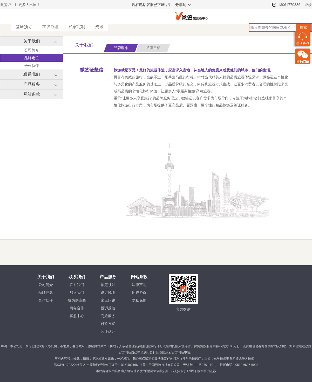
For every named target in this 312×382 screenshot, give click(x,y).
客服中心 (77, 316)
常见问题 (108, 300)
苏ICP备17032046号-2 (69, 365)
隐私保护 (139, 300)
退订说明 (108, 292)
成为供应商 (77, 300)
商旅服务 (108, 316)
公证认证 (108, 331)
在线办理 (50, 26)
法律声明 (139, 285)
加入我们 (77, 292)
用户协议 (139, 292)
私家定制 (77, 26)
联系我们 (77, 285)
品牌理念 (45, 292)
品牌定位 (31, 58)
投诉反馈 (108, 308)
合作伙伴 (31, 66)
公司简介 (31, 50)
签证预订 (24, 26)
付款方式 (108, 324)
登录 (308, 5)
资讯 (99, 26)
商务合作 (77, 308)
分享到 (183, 5)
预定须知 (108, 285)
